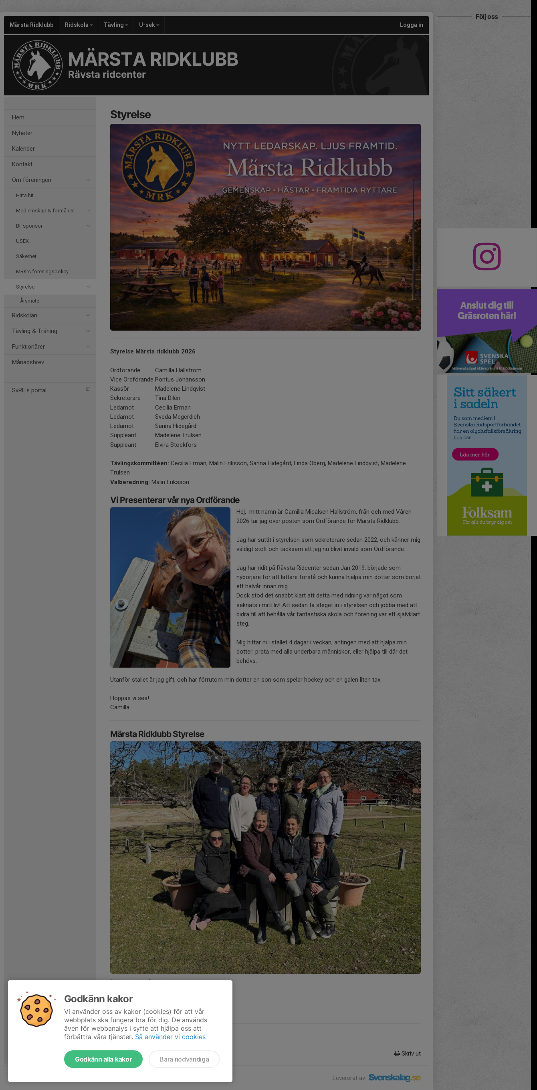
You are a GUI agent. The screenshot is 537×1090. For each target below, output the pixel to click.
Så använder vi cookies (170, 1037)
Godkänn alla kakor (103, 1059)
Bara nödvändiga (184, 1059)
